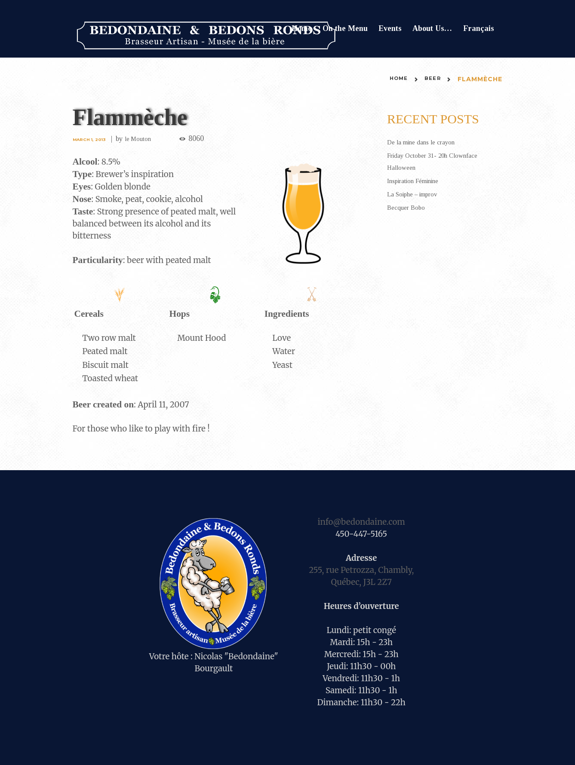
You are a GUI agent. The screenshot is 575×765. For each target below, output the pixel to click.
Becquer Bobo (409, 207)
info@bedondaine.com (361, 522)
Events (390, 28)
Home (302, 28)
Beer (431, 79)
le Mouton (147, 139)
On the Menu (345, 28)
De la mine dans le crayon (428, 142)
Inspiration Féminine (419, 180)
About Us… (432, 28)
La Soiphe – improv (418, 194)
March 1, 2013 (93, 139)
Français (478, 28)
